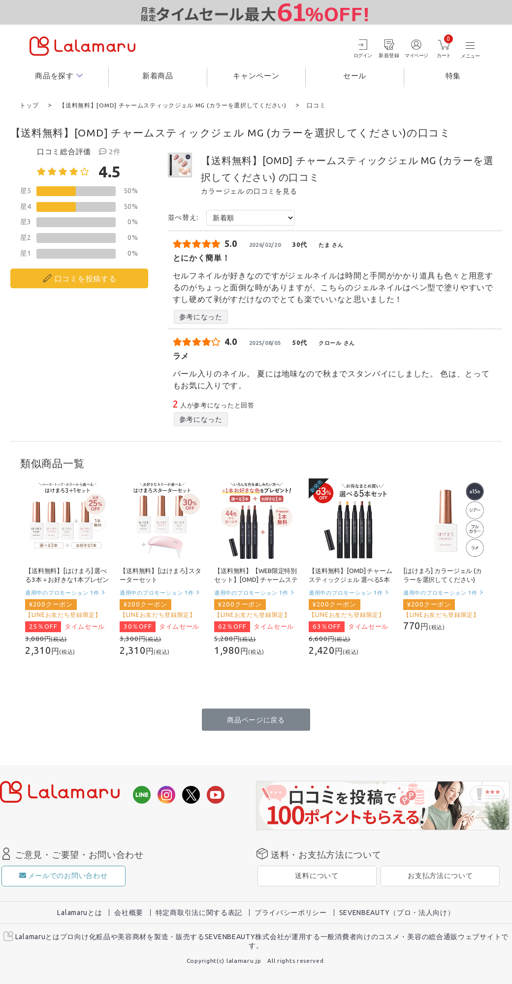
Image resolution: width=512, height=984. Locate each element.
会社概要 (128, 912)
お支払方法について (440, 875)
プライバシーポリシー (291, 912)
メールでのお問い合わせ (63, 875)
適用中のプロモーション (62, 592)
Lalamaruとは (79, 912)
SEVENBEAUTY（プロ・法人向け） (397, 912)
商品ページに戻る (256, 719)
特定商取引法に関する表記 (199, 912)
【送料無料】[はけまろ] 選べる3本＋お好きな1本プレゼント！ (67, 579)
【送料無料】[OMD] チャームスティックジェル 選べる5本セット (350, 579)
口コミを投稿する (86, 278)
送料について (316, 875)
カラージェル (222, 191)
